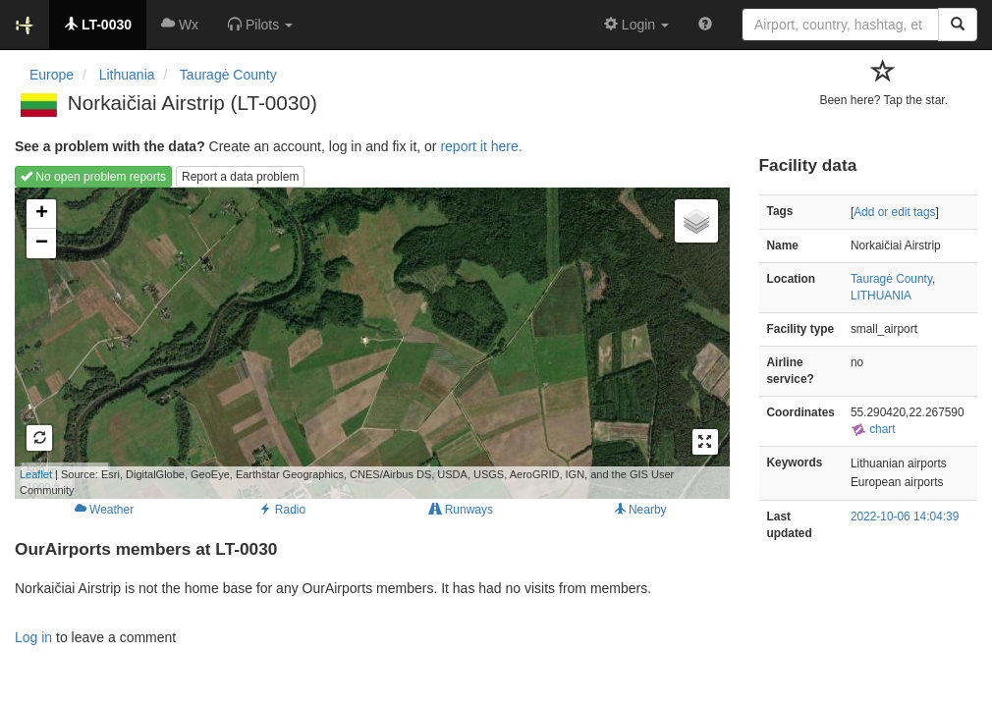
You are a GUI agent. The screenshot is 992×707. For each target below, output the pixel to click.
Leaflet (36, 474)
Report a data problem (240, 177)
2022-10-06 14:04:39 (905, 516)
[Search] (957, 24)
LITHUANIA (881, 295)
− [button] (41, 243)
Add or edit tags (894, 212)
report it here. (481, 146)
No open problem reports (93, 177)
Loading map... (344, 343)
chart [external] (873, 429)
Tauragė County (891, 279)
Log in (33, 637)
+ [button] (41, 214)
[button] (260, 24)
